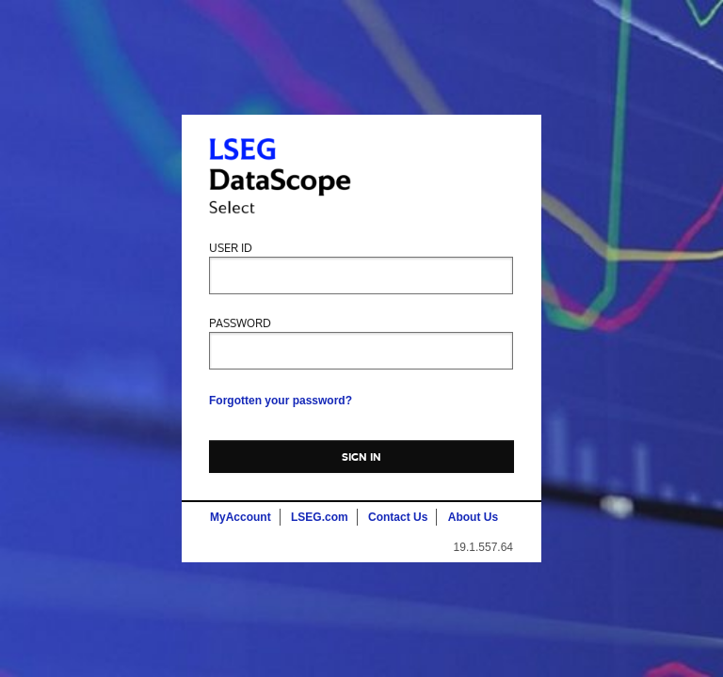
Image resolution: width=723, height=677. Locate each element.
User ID (230, 249)
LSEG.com (319, 517)
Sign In (362, 457)
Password (240, 324)
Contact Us (397, 517)
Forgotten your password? (280, 400)
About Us (473, 517)
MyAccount (240, 517)
